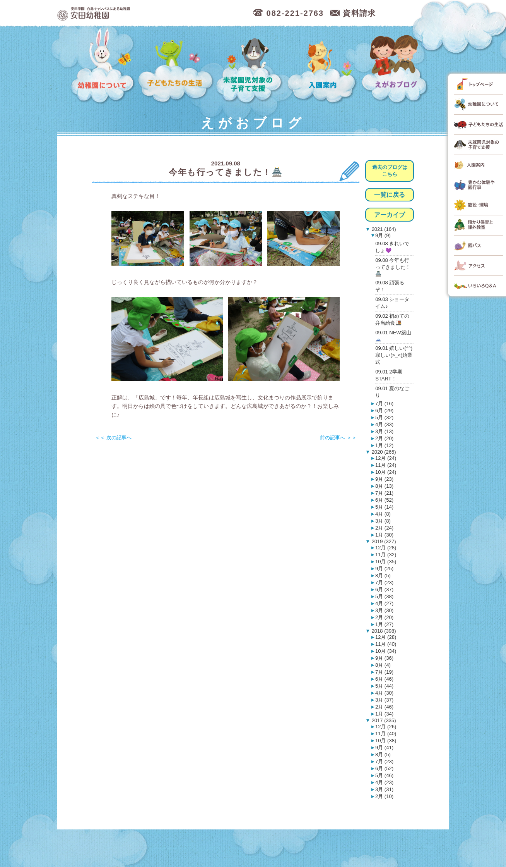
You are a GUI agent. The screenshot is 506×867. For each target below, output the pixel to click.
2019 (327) (383, 541)
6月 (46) (384, 679)
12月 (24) (385, 458)
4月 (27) (384, 603)
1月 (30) (384, 535)
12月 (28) (385, 547)
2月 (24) (384, 528)
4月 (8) (383, 514)
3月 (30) (384, 610)
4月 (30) (384, 693)
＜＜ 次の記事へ (113, 437)
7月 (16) (384, 403)
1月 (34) (384, 714)
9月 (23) (384, 479)
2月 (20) (384, 438)
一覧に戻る (389, 194)
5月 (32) (384, 417)
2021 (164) (383, 229)
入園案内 (323, 66)
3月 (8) (383, 521)
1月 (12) (384, 445)
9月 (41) (384, 747)
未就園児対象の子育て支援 (250, 66)
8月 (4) (383, 665)
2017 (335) (383, 720)
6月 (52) (384, 500)
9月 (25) (384, 568)
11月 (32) (385, 554)
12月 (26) (385, 726)
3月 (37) (384, 700)
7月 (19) (384, 672)
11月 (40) (385, 644)
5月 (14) (384, 507)
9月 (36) (384, 658)
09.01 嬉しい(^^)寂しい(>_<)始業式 (393, 355)
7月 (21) (384, 493)
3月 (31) (384, 789)
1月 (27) (384, 624)
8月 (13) (384, 486)
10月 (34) (385, 651)
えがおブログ (396, 66)
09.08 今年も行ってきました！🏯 (392, 267)
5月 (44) (384, 686)
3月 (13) (384, 431)
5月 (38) (384, 596)
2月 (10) (384, 796)
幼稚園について (103, 66)
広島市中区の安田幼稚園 (134, 13)
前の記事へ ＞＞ (338, 437)
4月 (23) (384, 782)
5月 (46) (384, 775)
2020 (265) (383, 452)
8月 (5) (383, 575)
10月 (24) (385, 472)
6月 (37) (384, 589)
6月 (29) (384, 410)
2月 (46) (384, 707)
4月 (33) (384, 424)
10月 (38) (385, 740)
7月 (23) (384, 582)
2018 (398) (383, 631)
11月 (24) (385, 465)
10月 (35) (385, 561)
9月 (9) (383, 235)
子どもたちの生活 (175, 66)
